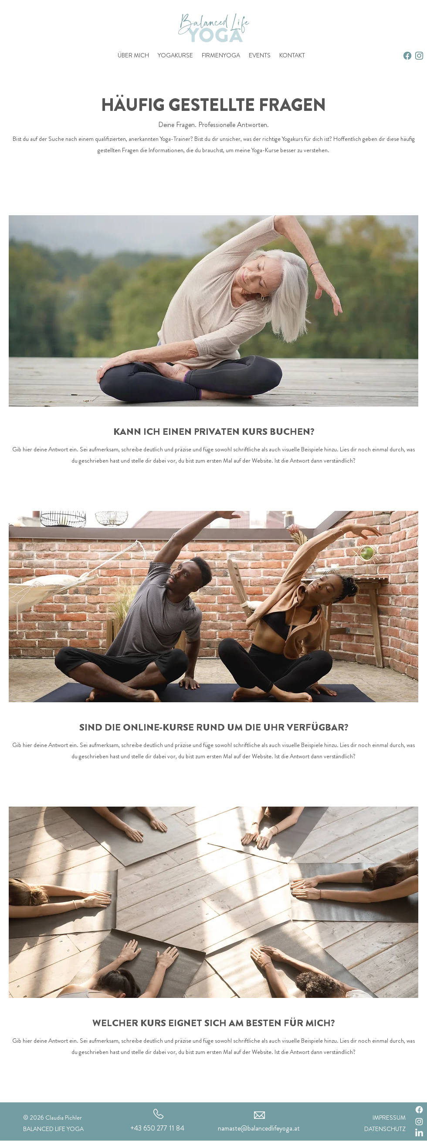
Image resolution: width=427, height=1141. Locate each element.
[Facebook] (419, 1109)
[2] (407, 55)
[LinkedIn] (419, 1133)
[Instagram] (419, 1121)
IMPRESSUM (389, 1117)
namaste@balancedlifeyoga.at (259, 1128)
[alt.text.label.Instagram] (419, 55)
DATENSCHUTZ (385, 1128)
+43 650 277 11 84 (157, 1128)
